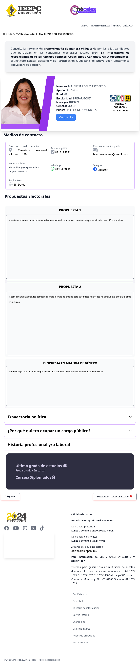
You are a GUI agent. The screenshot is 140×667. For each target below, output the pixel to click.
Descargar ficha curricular (114, 496)
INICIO (11, 33)
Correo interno (81, 614)
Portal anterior (81, 642)
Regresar (10, 496)
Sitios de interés (81, 628)
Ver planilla (66, 117)
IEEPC (84, 25)
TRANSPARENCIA (100, 25)
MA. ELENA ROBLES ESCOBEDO (56, 34)
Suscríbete (78, 601)
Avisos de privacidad (84, 635)
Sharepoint (79, 621)
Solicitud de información (86, 608)
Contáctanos (80, 594)
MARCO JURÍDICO (123, 25)
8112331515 (124, 556)
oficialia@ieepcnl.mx (84, 551)
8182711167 (78, 560)
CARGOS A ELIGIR (27, 33)
